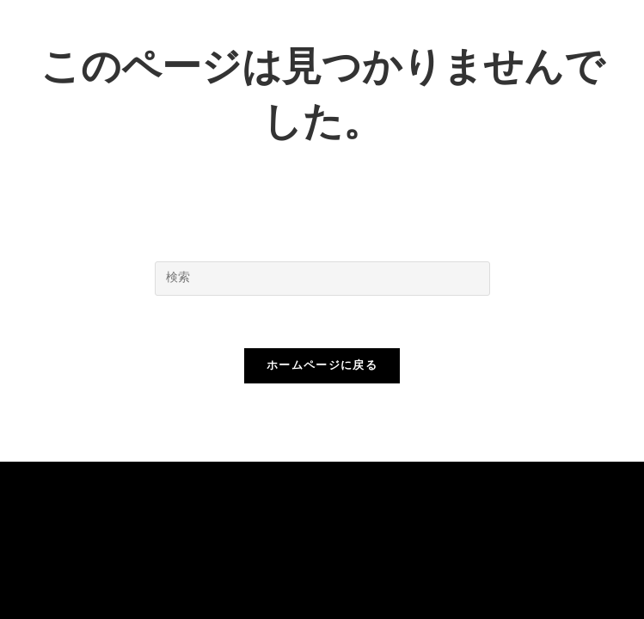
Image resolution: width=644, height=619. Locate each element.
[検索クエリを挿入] (322, 278)
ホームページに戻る (322, 365)
